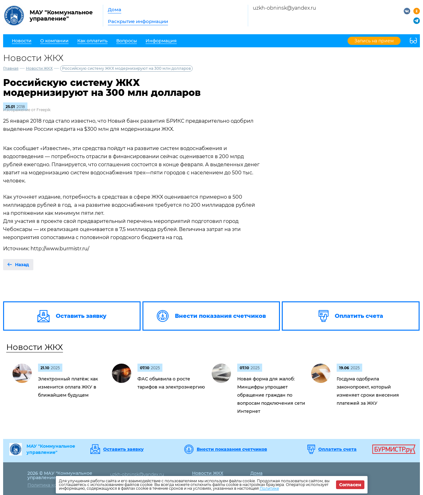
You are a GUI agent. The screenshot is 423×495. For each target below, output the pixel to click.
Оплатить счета (337, 449)
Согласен (350, 485)
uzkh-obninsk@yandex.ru (284, 8)
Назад (22, 264)
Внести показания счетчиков (232, 449)
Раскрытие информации (138, 21)
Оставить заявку (123, 449)
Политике (269, 488)
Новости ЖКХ (39, 68)
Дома (114, 9)
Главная (10, 68)
